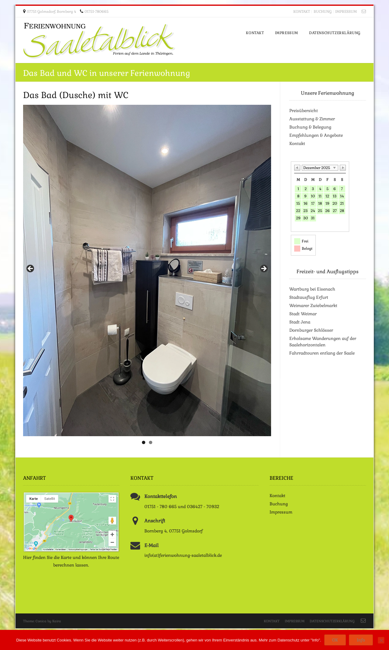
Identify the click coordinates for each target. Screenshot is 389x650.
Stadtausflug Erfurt (308, 297)
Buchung (323, 11)
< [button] (30, 269)
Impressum (346, 11)
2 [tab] (150, 442)
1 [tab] (143, 442)
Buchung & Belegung (310, 127)
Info (361, 640)
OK (335, 640)
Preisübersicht (303, 110)
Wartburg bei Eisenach (312, 289)
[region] (147, 270)
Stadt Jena (299, 322)
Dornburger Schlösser (311, 330)
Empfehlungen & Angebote (316, 135)
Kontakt (301, 11)
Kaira (56, 621)
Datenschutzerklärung (332, 621)
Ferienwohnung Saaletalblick (99, 41)
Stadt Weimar (303, 313)
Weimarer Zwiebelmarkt (313, 305)
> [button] (263, 269)
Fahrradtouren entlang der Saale (322, 353)
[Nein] (381, 640)
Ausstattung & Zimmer (312, 119)
